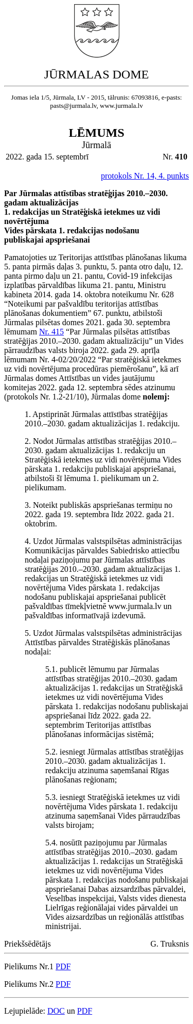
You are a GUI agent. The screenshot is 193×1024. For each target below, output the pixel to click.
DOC (56, 1010)
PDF (63, 966)
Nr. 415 (51, 331)
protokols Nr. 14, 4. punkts (145, 175)
